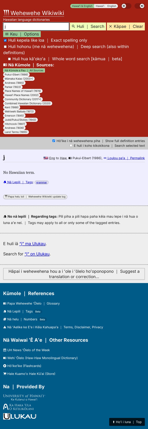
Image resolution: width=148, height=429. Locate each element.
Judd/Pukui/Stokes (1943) (20, 119)
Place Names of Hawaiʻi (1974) (23, 91)
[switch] (126, 6)
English (111, 6)
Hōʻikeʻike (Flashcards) (22, 366)
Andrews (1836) (14, 128)
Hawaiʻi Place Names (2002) (22, 95)
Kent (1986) (12, 107)
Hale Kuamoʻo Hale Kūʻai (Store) (29, 374)
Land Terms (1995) (16, 132)
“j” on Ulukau (37, 253)
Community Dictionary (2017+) (23, 99)
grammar (41, 182)
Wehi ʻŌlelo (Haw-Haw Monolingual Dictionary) (40, 358)
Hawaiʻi (100, 6)
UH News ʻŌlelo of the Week (26, 350)
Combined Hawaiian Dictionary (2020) (28, 103)
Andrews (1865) (14, 83)
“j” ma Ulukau (32, 243)
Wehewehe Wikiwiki (33, 12)
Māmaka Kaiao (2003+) (19, 78)
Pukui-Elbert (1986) (16, 74)
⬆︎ (127, 422)
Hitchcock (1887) (15, 124)
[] (65, 58)
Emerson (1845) (14, 115)
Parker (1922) (13, 87)
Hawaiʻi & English (82, 6)
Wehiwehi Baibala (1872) (19, 111)
